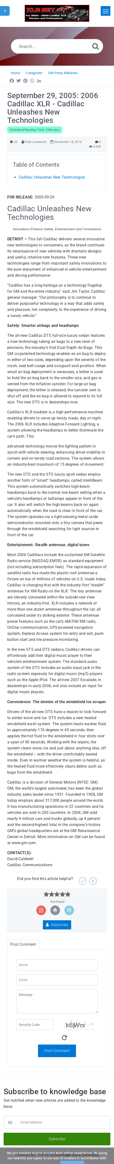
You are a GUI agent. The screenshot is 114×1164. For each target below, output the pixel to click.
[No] (92, 879)
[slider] (57, 894)
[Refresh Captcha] (64, 1038)
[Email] (57, 979)
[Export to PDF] (41, 910)
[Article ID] (11, 141)
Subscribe (57, 924)
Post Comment (57, 1050)
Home (15, 73)
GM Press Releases (62, 73)
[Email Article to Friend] (69, 910)
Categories (34, 73)
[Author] (22, 141)
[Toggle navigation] (105, 11)
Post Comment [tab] (23, 944)
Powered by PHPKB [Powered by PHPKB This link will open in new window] (32, 1154)
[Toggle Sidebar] (5, 11)
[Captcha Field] (34, 1024)
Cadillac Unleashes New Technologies (52, 177)
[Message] (57, 1001)
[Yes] (82, 879)
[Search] (95, 46)
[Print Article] (55, 910)
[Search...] (57, 46)
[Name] (57, 964)
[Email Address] (57, 1122)
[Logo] (57, 13)
